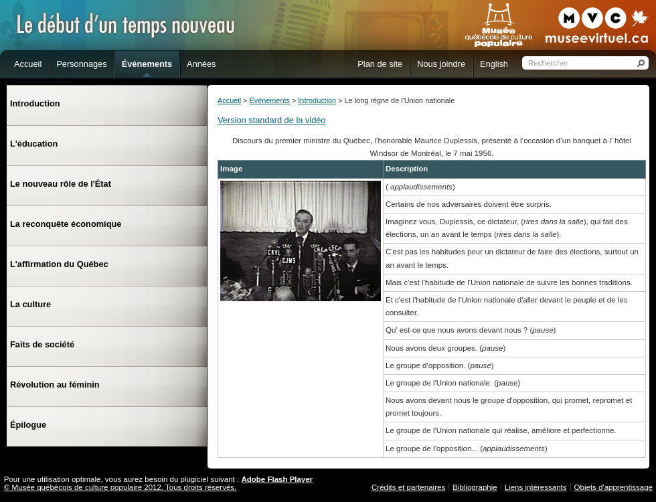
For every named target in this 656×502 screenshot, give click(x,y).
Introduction (317, 100)
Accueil (229, 100)
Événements (269, 100)
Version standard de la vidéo (272, 120)
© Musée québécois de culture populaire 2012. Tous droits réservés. (120, 487)
